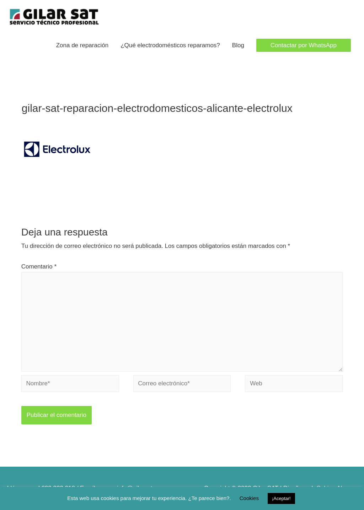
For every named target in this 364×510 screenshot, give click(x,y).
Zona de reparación (82, 45)
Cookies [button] (249, 498)
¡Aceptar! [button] (281, 498)
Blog (238, 45)
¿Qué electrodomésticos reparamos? (170, 45)
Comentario (39, 266)
